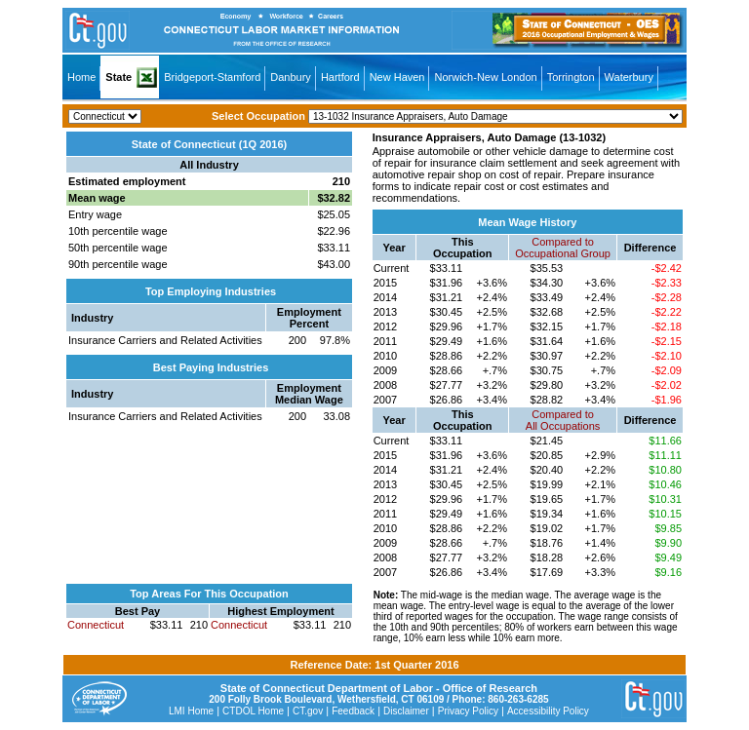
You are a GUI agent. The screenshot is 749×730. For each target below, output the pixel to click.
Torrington (571, 77)
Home (81, 77)
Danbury (290, 77)
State (118, 77)
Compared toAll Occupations (563, 420)
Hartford (340, 77)
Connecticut (95, 625)
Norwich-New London (485, 77)
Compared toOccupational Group (563, 247)
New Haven (397, 77)
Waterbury (629, 77)
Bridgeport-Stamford (212, 77)
